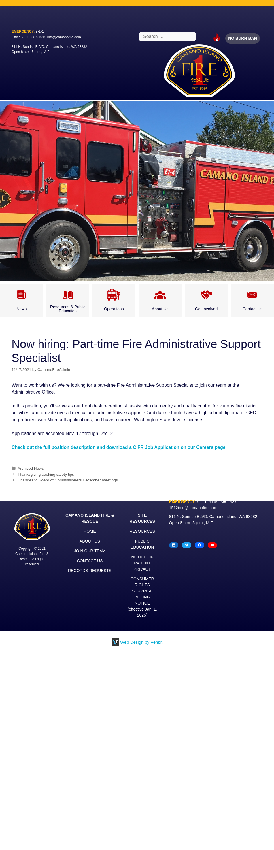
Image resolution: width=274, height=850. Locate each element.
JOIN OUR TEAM (89, 551)
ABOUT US (90, 541)
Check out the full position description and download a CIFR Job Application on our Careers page (119, 447)
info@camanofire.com (64, 37)
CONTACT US (90, 560)
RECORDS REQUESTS (90, 570)
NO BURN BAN (242, 38)
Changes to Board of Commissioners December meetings (68, 480)
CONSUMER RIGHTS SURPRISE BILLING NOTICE (142, 591)
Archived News (31, 468)
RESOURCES (142, 531)
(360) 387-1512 (34, 37)
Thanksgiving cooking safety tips (46, 474)
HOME (90, 531)
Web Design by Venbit (141, 642)
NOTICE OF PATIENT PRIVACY (142, 563)
